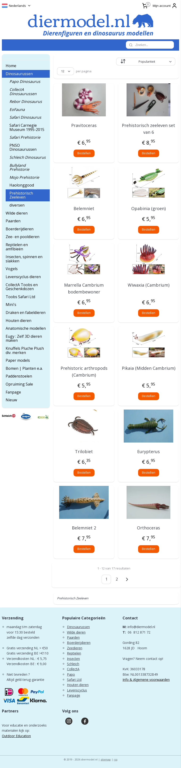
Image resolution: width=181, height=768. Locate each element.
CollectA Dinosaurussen (23, 91)
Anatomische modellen (26, 328)
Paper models (18, 360)
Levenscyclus (77, 690)
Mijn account (165, 5)
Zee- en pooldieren (22, 236)
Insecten (73, 658)
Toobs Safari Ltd (20, 296)
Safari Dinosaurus (25, 117)
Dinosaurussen (19, 73)
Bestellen (84, 153)
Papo (71, 674)
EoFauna (17, 109)
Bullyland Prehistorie (19, 167)
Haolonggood (21, 185)
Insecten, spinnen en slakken (24, 259)
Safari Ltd (74, 679)
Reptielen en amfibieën (17, 247)
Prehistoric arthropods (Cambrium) (84, 371)
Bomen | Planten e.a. (24, 368)
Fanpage (13, 392)
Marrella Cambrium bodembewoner (84, 288)
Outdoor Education (16, 736)
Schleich (73, 664)
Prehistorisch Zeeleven (21, 195)
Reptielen (74, 653)
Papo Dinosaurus (24, 81)
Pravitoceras (84, 125)
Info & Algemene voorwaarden (146, 679)
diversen (17, 205)
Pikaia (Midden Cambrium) (148, 368)
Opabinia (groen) (149, 208)
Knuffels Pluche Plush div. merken (25, 350)
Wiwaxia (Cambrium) (148, 285)
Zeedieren (74, 648)
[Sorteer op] (146, 61)
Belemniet (84, 208)
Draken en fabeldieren (25, 312)
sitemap (106, 759)
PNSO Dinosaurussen (23, 147)
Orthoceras (148, 528)
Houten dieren (18, 320)
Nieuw (11, 399)
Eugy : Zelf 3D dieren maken (24, 338)
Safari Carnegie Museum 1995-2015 (26, 127)
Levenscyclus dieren (23, 276)
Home (11, 65)
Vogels (12, 268)
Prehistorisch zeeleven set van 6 (148, 128)
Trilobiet (84, 451)
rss (115, 759)
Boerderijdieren (19, 229)
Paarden (13, 220)
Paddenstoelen (19, 376)
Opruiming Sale (19, 384)
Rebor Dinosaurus (25, 101)
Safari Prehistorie (24, 137)
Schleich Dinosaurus (27, 157)
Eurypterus (148, 451)
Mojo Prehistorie (24, 177)
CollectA (73, 669)
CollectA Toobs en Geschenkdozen (22, 287)
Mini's (11, 304)
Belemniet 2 (84, 528)
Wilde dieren (17, 213)
